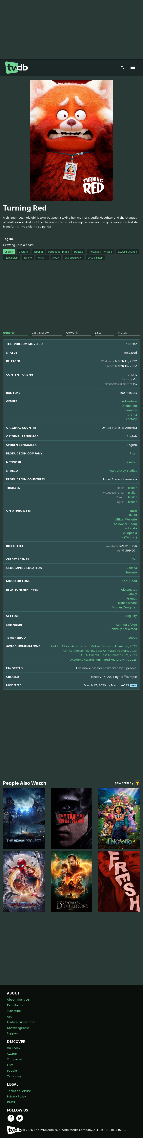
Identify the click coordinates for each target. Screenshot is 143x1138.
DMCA (11, 1102)
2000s (132, 637)
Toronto (131, 572)
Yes (134, 559)
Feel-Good (129, 581)
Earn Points (15, 1005)
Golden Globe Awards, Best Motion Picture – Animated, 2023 (94, 646)
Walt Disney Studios (123, 470)
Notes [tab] (122, 332)
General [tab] (8, 332)
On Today (13, 1048)
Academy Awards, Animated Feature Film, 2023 (103, 659)
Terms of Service (19, 1091)
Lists (10, 1065)
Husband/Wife (127, 603)
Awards (12, 1054)
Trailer (132, 488)
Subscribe (14, 1011)
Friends (131, 598)
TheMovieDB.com (124, 524)
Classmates (129, 589)
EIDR (133, 510)
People (12, 1070)
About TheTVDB (18, 999)
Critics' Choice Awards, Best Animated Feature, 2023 (100, 651)
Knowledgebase (18, 1028)
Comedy (131, 410)
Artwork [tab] (72, 332)
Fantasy (131, 419)
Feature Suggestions (21, 1022)
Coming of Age (126, 624)
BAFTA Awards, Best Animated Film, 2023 (107, 655)
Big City (131, 616)
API (9, 1016)
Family (132, 594)
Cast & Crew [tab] (40, 332)
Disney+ (131, 462)
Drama (132, 414)
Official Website (126, 519)
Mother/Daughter (124, 607)
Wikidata (131, 528)
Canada (132, 568)
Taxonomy (14, 1076)
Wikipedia (130, 533)
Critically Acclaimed (123, 629)
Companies (15, 1059)
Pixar (133, 453)
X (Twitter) (129, 537)
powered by (127, 783)
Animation (129, 406)
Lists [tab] (98, 332)
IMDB (133, 515)
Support (12, 1033)
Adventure (129, 401)
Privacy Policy (16, 1096)
